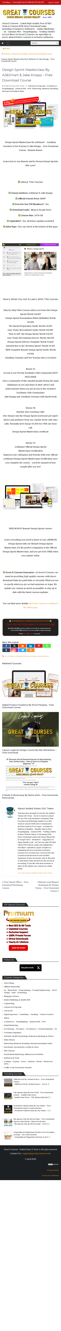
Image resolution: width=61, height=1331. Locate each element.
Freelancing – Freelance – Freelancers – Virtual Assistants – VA (30, 1029)
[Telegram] (22, 650)
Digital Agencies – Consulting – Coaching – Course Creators (28, 1014)
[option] (36, 2)
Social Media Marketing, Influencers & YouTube (23, 1054)
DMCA (6, 1018)
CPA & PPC (8, 1011)
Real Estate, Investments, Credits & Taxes (21, 1047)
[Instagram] (14, 650)
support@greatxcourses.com (36, 1153)
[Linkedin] (31, 646)
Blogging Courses (11, 996)
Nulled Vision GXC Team (14, 86)
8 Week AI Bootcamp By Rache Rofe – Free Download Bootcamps (30, 796)
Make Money (9, 1040)
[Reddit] (22, 646)
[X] (14, 646)
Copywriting (9, 1003)
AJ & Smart (9, 656)
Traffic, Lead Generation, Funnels (18, 1068)
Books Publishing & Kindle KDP (17, 1000)
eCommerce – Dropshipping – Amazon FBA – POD (25, 1022)
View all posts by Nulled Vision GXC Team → (36, 873)
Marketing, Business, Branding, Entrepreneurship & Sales (26, 54)
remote (40, 656)
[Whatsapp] (47, 646)
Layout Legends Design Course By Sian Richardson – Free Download (29, 751)
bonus (27, 656)
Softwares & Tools (11, 1058)
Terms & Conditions (50, 1175)
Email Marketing (11, 1025)
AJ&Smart (19, 656)
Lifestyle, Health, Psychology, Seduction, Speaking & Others (29, 1036)
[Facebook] (6, 646)
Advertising (9, 983)
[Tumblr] (6, 650)
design (33, 656)
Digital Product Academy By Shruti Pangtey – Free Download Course (28, 706)
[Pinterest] (39, 646)
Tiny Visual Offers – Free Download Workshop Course (15, 885)
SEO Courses (9, 1051)
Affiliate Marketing (12, 987)
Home (6, 49)
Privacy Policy (53, 1170)
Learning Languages (12, 1033)
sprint (46, 656)
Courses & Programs (36, 86)
